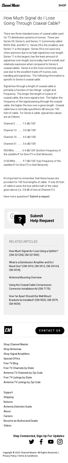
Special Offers (12, 358)
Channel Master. (29, 452)
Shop (62, 5)
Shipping (9, 397)
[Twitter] (31, 441)
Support (8, 392)
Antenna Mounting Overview (25, 277)
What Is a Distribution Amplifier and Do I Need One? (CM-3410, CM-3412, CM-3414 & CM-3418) (34, 266)
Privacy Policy (10, 456)
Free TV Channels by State (19, 368)
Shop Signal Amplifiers (17, 353)
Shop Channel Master (16, 344)
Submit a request (40, 196)
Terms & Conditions (28, 456)
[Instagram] (60, 441)
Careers (8, 416)
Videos (7, 425)
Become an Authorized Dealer (21, 420)
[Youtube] (50, 441)
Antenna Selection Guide (18, 406)
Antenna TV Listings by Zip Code (22, 382)
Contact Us (50, 330)
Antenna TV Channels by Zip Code (23, 372)
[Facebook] (41, 441)
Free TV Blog (11, 363)
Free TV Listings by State (18, 377)
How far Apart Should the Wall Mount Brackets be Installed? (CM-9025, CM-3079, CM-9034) (33, 300)
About (7, 411)
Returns (8, 401)
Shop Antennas (12, 349)
